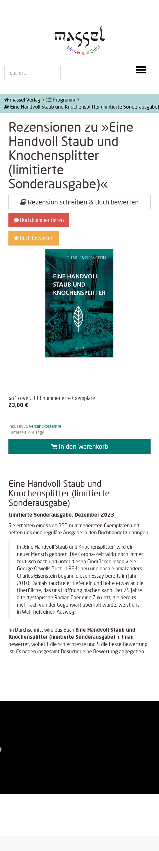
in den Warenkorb (79, 446)
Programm (60, 99)
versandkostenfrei (45, 426)
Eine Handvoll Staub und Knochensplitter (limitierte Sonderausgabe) (81, 106)
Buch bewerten (33, 238)
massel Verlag (22, 99)
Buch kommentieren (39, 220)
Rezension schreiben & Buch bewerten (79, 202)
